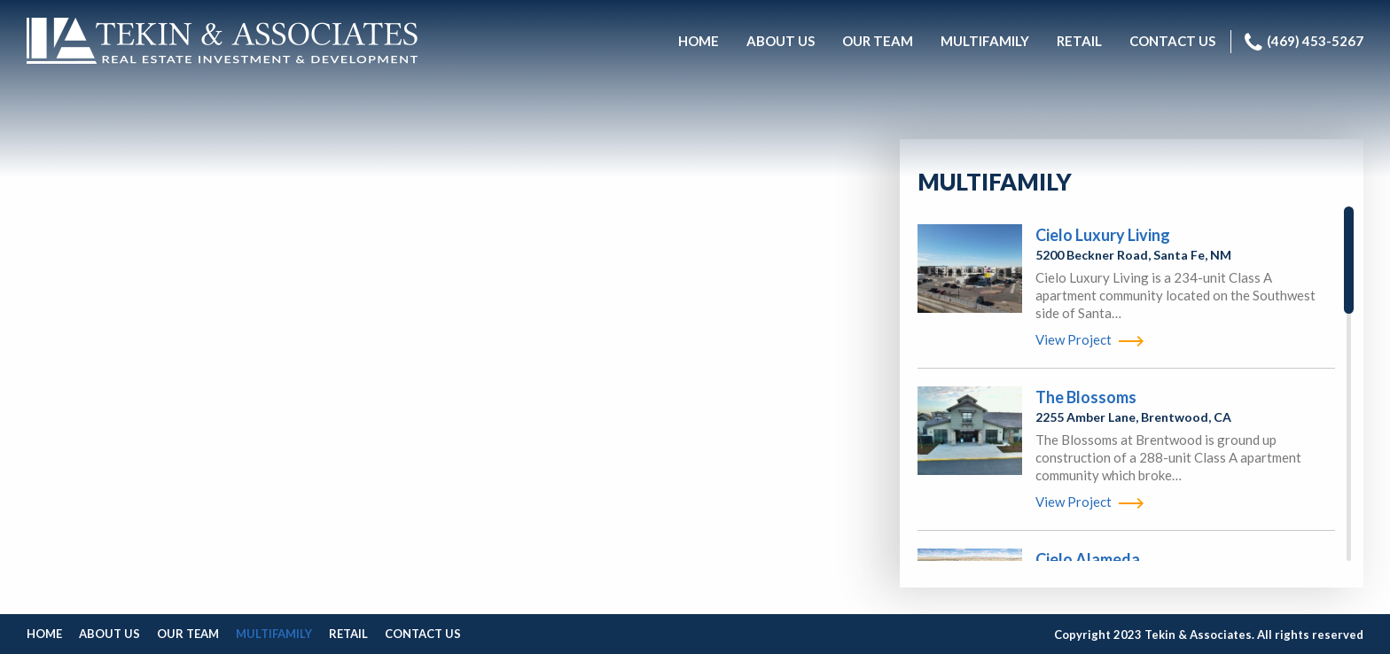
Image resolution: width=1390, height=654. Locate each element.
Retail (348, 634)
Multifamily (274, 634)
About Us (109, 634)
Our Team (188, 634)
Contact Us (423, 634)
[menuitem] (698, 41)
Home (44, 634)
